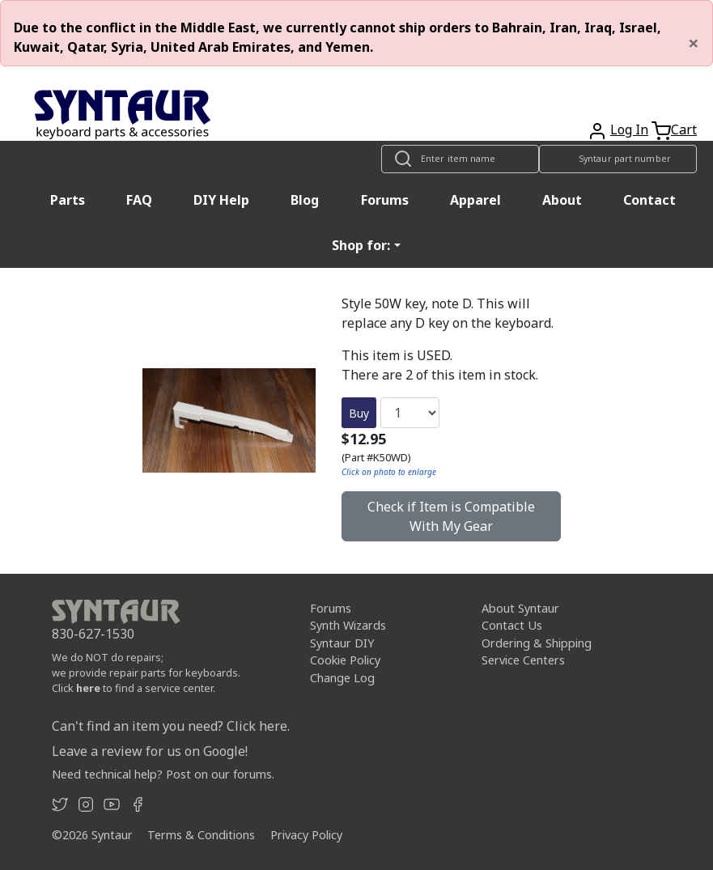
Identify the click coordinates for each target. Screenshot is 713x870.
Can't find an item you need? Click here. (171, 726)
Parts (67, 200)
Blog (305, 200)
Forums (385, 200)
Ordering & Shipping (537, 643)
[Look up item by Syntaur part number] (618, 159)
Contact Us (512, 625)
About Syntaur (520, 608)
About (562, 200)
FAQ (139, 200)
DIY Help (221, 200)
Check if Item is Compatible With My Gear (451, 516)
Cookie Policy (345, 660)
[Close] (693, 43)
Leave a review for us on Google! (150, 751)
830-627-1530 (93, 634)
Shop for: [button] (361, 245)
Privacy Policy (306, 834)
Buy (359, 413)
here (88, 688)
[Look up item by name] (460, 159)
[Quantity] (409, 412)
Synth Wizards (348, 625)
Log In (629, 129)
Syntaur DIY (342, 643)
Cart (684, 129)
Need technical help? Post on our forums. (163, 774)
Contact (649, 200)
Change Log (342, 677)
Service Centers (523, 660)
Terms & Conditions (201, 834)
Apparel (475, 200)
